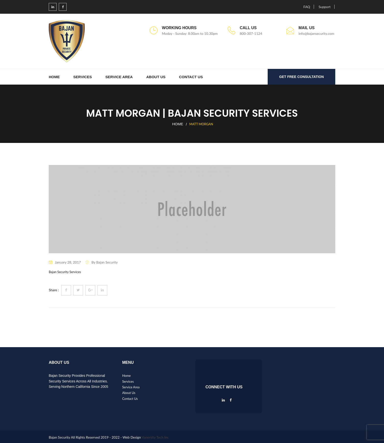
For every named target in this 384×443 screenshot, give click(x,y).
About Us (155, 77)
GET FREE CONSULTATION (301, 77)
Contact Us (191, 77)
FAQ (306, 7)
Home (54, 77)
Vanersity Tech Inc (155, 437)
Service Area (119, 77)
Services (82, 77)
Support (325, 7)
